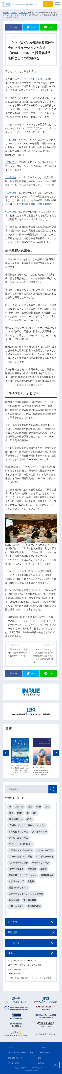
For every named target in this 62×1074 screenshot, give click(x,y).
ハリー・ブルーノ (40, 863)
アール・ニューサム (18, 838)
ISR (34, 813)
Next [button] (56, 754)
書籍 (39, 1058)
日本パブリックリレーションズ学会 (26, 894)
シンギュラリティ (44, 857)
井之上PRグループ (15, 1058)
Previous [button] (6, 754)
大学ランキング (16, 882)
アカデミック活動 (44, 1052)
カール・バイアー (44, 850)
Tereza (35, 1070)
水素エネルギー (16, 907)
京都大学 (32, 869)
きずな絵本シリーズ (18, 832)
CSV (47, 807)
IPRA (19, 813)
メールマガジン (48, 4)
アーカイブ (14, 943)
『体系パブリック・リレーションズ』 (27, 826)
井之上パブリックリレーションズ (23, 961)
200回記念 (10, 162)
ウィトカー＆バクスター (20, 844)
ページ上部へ (56, 1065)
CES (30, 807)
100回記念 (10, 139)
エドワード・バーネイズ (20, 850)
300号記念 (10, 177)
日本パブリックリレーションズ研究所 (25, 965)
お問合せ (41, 1063)
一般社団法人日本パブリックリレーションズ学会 (30, 978)
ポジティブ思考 (16, 869)
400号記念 (10, 192)
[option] (20, 757)
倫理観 (43, 869)
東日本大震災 (28, 204)
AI (10, 807)
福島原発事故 (45, 204)
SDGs (29, 819)
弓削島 (31, 882)
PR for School (14, 974)
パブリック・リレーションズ (32, 78)
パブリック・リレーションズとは (20, 1052)
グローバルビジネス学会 (20, 857)
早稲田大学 (14, 900)
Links (11, 954)
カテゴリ (12, 922)
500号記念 (10, 211)
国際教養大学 (47, 875)
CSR (38, 807)
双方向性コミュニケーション (23, 875)
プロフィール (43, 1047)
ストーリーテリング (18, 863)
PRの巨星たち (15, 819)
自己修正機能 (34, 907)
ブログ (10, 1047)
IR (27, 813)
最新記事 (12, 932)
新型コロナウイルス (18, 888)
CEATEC (19, 807)
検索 (52, 790)
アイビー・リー (39, 832)
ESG (11, 813)
